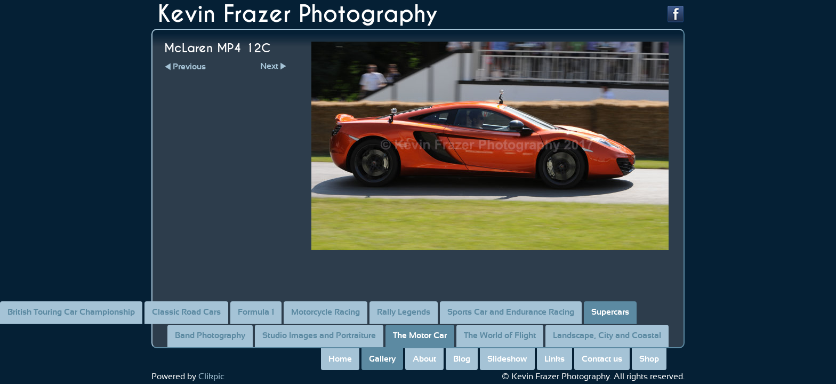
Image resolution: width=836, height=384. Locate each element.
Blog (461, 359)
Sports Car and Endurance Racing (510, 312)
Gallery (382, 359)
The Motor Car (420, 335)
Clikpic (211, 376)
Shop (649, 359)
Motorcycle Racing (325, 312)
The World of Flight (500, 335)
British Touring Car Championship (71, 312)
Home (340, 359)
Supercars (610, 312)
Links (554, 359)
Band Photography (210, 335)
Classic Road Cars (186, 312)
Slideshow (507, 359)
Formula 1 (256, 312)
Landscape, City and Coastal (607, 335)
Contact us (602, 359)
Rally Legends (403, 312)
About (424, 359)
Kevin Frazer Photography (298, 14)
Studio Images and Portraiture (319, 335)
